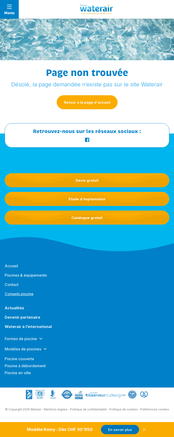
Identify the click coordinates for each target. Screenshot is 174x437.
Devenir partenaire (22, 319)
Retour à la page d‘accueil (87, 102)
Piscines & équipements (26, 277)
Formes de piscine (21, 341)
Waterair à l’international (28, 329)
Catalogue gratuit (87, 217)
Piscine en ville (18, 375)
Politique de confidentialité (88, 409)
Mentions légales (55, 409)
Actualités (14, 310)
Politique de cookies (123, 409)
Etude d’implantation (87, 199)
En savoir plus (120, 429)
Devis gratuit (87, 180)
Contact (12, 287)
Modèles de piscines (23, 351)
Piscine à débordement (25, 368)
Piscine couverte (19, 361)
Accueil (11, 268)
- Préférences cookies (153, 409)
